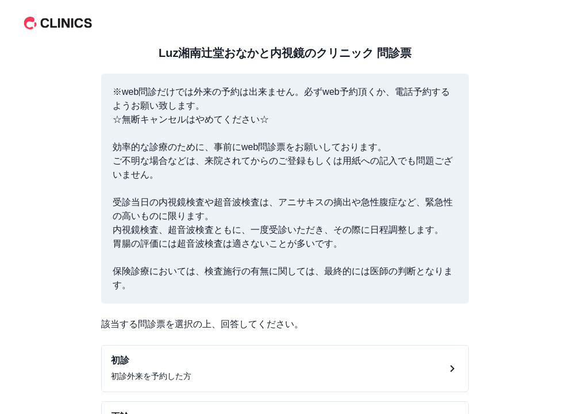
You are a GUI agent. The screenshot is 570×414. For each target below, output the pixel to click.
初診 (120, 360)
